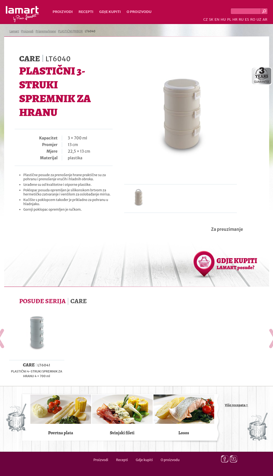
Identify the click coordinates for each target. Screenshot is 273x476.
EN (216, 19)
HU (223, 19)
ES (247, 19)
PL (229, 19)
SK (211, 19)
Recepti (85, 11)
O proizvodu (139, 11)
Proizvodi (63, 11)
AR (265, 19)
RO (252, 19)
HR (234, 19)
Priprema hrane (46, 31)
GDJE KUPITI (237, 263)
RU (241, 19)
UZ (258, 19)
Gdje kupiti (110, 11)
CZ (205, 19)
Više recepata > (236, 405)
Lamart (22, 14)
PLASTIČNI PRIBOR (70, 31)
